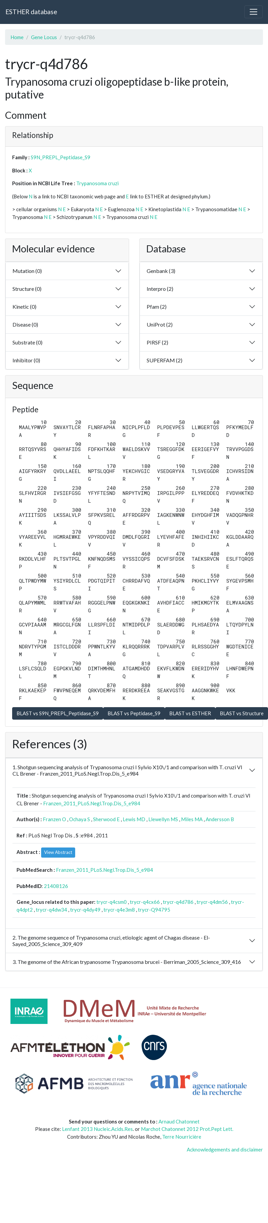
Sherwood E (106, 819)
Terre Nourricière (181, 1137)
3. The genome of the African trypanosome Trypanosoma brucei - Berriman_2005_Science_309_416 (126, 961)
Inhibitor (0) (26, 360)
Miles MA (192, 819)
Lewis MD (134, 819)
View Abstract (58, 852)
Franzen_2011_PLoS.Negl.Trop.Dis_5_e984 (91, 803)
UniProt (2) (160, 324)
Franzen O (54, 819)
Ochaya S (79, 819)
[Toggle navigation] (253, 11)
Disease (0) (25, 324)
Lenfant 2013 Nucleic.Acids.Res (97, 1129)
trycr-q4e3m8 (119, 910)
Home (17, 37)
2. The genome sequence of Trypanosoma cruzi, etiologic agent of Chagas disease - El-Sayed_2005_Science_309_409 (111, 940)
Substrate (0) (27, 342)
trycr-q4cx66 (145, 902)
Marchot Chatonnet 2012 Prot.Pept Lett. (187, 1129)
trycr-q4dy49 (85, 910)
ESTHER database (31, 12)
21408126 (56, 886)
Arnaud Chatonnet (179, 1121)
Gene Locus (44, 37)
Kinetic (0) (24, 306)
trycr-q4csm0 (111, 902)
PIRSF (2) (157, 342)
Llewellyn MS (163, 819)
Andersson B (220, 819)
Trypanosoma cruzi (97, 183)
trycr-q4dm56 (212, 902)
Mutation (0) (27, 271)
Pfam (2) (157, 306)
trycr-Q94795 (154, 910)
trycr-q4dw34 (51, 910)
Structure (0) (26, 288)
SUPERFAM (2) (164, 360)
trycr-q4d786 (178, 902)
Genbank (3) (161, 271)
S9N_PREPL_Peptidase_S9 (60, 157)
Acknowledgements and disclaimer (225, 1149)
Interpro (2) (160, 288)
